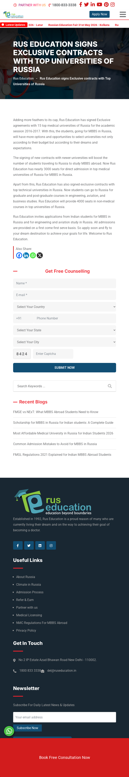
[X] (40, 255)
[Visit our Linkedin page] (93, 5)
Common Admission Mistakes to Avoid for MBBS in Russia (55, 444)
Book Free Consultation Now (64, 757)
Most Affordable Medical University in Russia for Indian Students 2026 (63, 433)
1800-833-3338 (64, 5)
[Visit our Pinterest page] (107, 5)
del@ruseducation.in (61, 670)
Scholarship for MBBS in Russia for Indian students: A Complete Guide (63, 423)
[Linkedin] (26, 255)
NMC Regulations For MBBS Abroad (41, 623)
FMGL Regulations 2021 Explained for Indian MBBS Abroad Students (62, 455)
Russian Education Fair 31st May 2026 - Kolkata (83, 25)
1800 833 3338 (30, 670)
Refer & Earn (25, 600)
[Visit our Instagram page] (113, 5)
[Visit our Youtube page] (100, 5)
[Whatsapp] (33, 255)
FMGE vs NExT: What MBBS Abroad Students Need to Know (55, 412)
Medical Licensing (29, 615)
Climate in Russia (28, 584)
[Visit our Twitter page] (87, 5)
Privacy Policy (26, 630)
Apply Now (99, 14)
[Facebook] (19, 255)
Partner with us (32, 5)
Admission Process (29, 592)
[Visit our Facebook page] (81, 5)
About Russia (25, 577)
